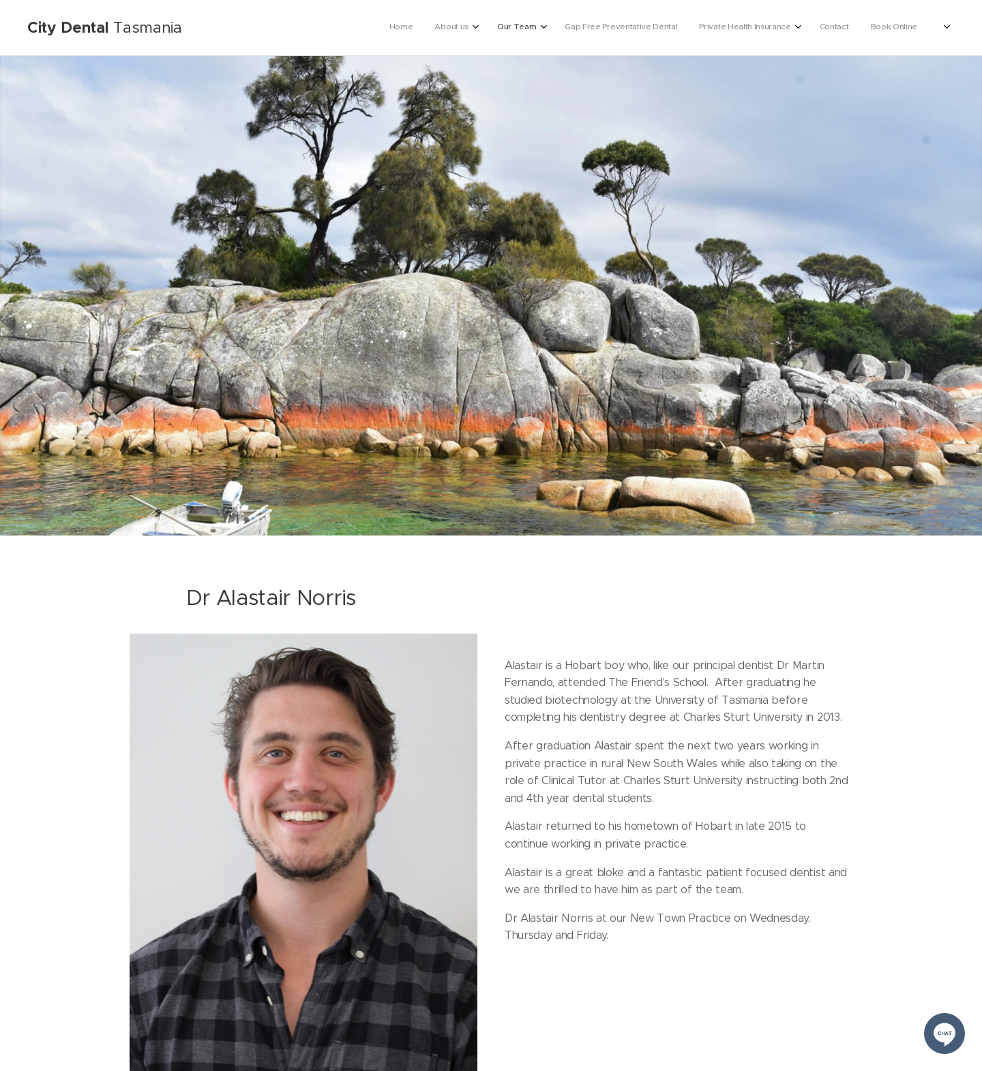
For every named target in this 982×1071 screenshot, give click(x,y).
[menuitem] (785, 28)
